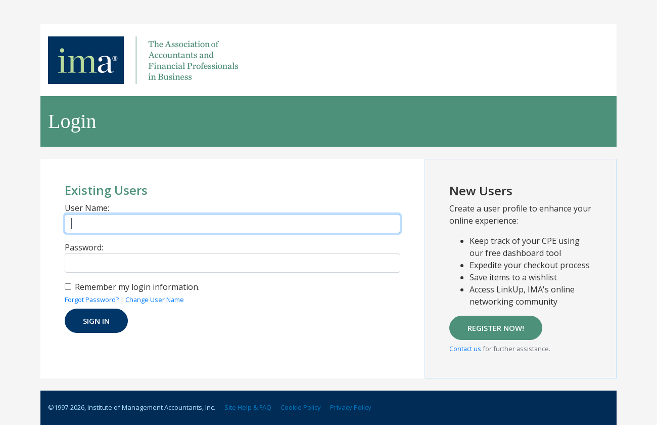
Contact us (465, 348)
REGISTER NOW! (495, 328)
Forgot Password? (92, 299)
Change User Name (154, 299)
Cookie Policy (300, 407)
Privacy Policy (350, 407)
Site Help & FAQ (247, 407)
